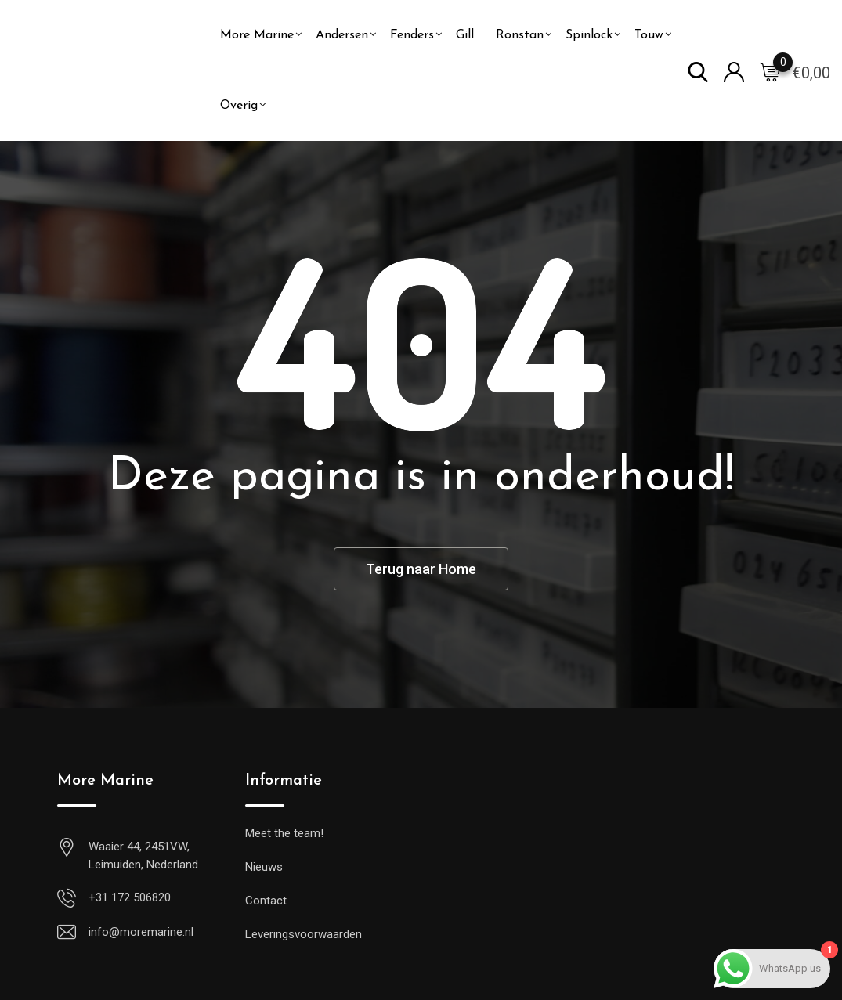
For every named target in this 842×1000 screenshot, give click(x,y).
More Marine (257, 35)
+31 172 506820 (130, 897)
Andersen (342, 35)
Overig (239, 105)
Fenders (412, 35)
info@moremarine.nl (141, 932)
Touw (648, 35)
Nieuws (264, 867)
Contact (266, 901)
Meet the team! (284, 833)
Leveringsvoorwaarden (303, 934)
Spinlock (589, 35)
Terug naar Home (421, 569)
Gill (465, 35)
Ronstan (520, 35)
